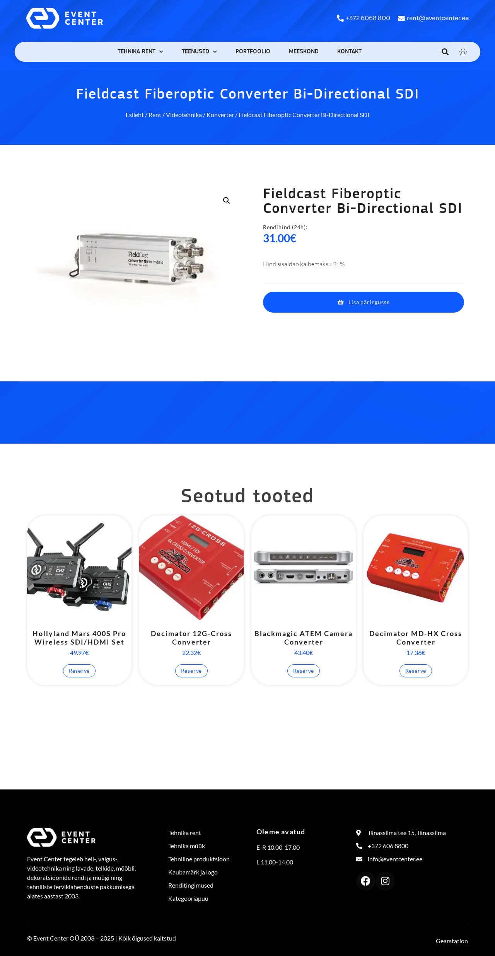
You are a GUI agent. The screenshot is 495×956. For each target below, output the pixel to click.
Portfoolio (253, 52)
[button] (445, 51)
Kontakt (349, 52)
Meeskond (304, 52)
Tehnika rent (140, 52)
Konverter (220, 114)
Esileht (135, 114)
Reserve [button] (79, 670)
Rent (154, 114)
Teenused (199, 52)
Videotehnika (184, 114)
